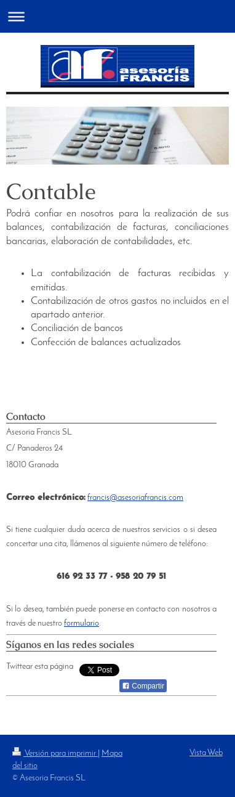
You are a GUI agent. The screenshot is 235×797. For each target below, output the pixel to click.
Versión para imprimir (55, 753)
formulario (81, 623)
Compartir (143, 686)
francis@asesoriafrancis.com (135, 497)
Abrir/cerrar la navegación (117, 16)
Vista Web (206, 753)
